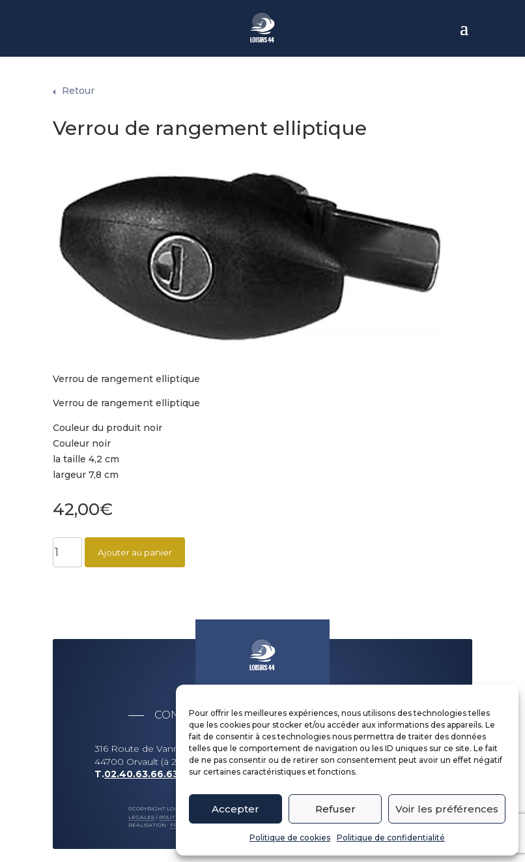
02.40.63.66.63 (141, 767)
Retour (78, 84)
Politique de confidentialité (391, 837)
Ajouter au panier (135, 546)
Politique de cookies (289, 837)
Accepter (235, 809)
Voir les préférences (446, 809)
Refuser (335, 809)
